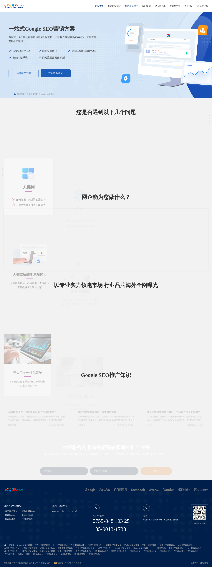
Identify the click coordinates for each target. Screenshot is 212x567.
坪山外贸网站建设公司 (85, 548)
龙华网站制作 (164, 551)
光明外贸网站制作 (47, 548)
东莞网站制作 (94, 554)
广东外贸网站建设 (42, 545)
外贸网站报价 (27, 519)
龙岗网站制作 (179, 551)
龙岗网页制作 (10, 554)
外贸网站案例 (10, 519)
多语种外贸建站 (28, 511)
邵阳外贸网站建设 (176, 548)
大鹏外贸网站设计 (104, 548)
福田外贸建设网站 (167, 545)
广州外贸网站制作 (78, 545)
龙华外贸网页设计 (29, 548)
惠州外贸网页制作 (113, 545)
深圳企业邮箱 (24, 554)
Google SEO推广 (47, 96)
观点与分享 (160, 6)
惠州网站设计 (80, 554)
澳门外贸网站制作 (83, 551)
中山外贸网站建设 (194, 548)
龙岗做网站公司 (149, 551)
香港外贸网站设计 (65, 551)
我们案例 (146, 6)
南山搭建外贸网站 (65, 548)
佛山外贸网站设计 (11, 551)
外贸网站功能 (10, 515)
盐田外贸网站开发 (11, 548)
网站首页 (99, 6)
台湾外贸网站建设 (101, 551)
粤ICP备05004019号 (73, 563)
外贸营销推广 (131, 6)
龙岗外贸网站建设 (24, 545)
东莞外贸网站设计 (95, 545)
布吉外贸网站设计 (122, 548)
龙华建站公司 (134, 551)
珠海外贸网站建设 (47, 551)
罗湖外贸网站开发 (131, 545)
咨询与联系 (202, 6)
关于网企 (188, 6)
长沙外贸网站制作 (158, 548)
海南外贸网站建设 (118, 551)
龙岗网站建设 (193, 551)
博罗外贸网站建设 (29, 551)
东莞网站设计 (52, 554)
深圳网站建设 (66, 554)
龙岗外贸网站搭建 (185, 545)
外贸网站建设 (114, 6)
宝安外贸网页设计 (149, 545)
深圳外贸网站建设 (60, 545)
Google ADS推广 (58, 511)
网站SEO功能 (27, 515)
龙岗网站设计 (38, 554)
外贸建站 (204, 563)
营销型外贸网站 (10, 511)
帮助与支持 (175, 6)
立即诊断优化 (37, 73)
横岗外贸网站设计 (140, 548)
